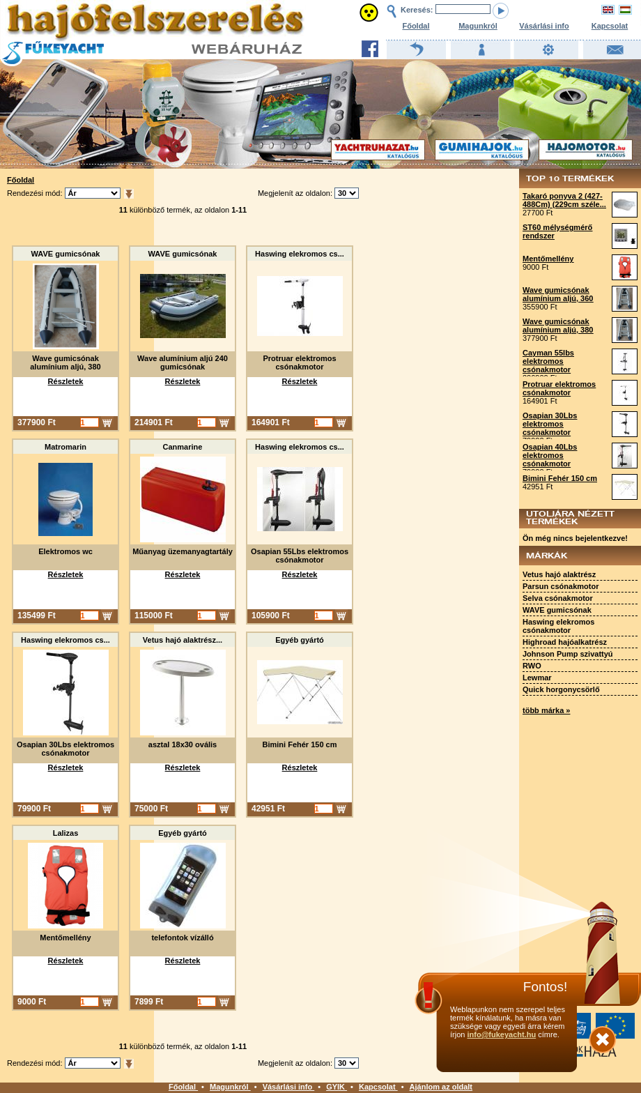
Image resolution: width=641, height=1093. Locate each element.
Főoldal (415, 26)
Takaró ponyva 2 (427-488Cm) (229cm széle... (564, 200)
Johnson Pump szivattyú (568, 654)
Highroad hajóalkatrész (565, 642)
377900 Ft (540, 338)
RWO (532, 666)
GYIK (336, 1087)
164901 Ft (540, 401)
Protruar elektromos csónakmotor (559, 388)
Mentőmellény (548, 258)
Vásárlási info (544, 26)
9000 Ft (535, 267)
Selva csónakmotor (558, 598)
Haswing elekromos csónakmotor (558, 626)
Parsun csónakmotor (560, 586)
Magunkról (477, 26)
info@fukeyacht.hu (501, 1034)
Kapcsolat (610, 26)
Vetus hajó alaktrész (559, 574)
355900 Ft (540, 307)
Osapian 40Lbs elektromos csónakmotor (550, 455)
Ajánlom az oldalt (441, 1087)
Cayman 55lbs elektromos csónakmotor (548, 361)
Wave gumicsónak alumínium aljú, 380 (558, 325)
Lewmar (537, 677)
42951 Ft (538, 486)
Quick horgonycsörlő (561, 689)
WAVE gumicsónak (557, 610)
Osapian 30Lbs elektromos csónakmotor (550, 423)
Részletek (66, 381)
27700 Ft (538, 212)
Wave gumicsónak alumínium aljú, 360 (558, 294)
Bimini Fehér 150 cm (560, 478)
